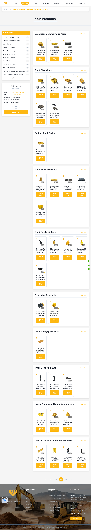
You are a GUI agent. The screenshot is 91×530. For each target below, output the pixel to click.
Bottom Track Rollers (54, 504)
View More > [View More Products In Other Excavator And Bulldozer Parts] (84, 440)
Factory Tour (69, 3)
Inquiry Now (16, 112)
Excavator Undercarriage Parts (56, 495)
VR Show (46, 3)
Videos (35, 3)
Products (25, 3)
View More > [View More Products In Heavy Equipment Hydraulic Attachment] (84, 404)
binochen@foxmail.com (17, 92)
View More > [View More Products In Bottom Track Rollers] (84, 133)
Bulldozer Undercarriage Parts (56, 498)
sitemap (28, 510)
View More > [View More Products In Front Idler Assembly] (84, 295)
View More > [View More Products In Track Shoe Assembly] (84, 169)
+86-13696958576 (16, 95)
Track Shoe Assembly (54, 507)
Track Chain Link (52, 501)
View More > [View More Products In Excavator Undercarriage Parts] (84, 34)
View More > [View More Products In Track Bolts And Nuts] (84, 368)
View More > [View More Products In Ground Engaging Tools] (84, 331)
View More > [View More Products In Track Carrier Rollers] (84, 232)
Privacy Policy (29, 507)
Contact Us (82, 3)
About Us (57, 3)
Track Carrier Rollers (53, 510)
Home (15, 3)
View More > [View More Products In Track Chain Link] (84, 70)
